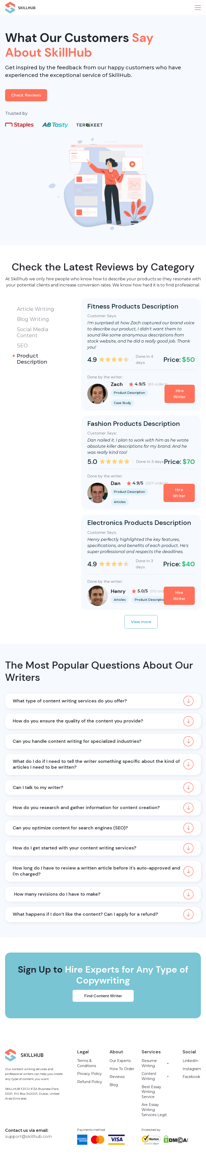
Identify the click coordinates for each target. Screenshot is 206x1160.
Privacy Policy (89, 1073)
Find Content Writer (103, 995)
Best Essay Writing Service (151, 1092)
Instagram (192, 1069)
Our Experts (120, 1060)
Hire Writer (179, 393)
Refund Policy (89, 1082)
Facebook (191, 1076)
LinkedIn (190, 1060)
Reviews (117, 1076)
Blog (113, 1085)
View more (141, 621)
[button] (198, 7)
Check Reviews (26, 95)
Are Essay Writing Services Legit (154, 1109)
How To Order (121, 1069)
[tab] (39, 309)
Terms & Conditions (86, 1063)
